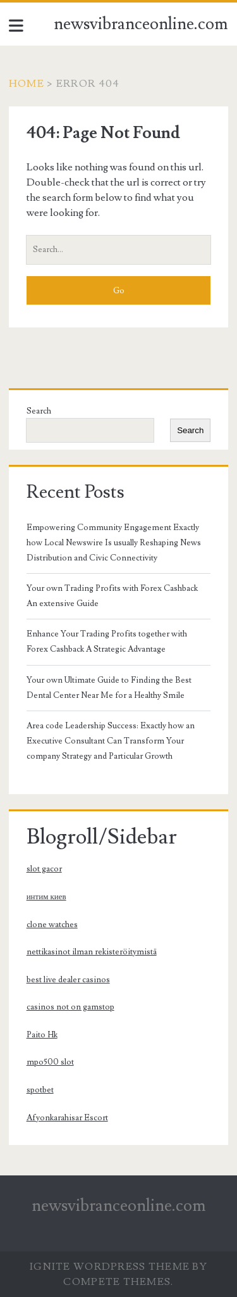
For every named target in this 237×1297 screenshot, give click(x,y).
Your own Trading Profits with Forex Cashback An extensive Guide (112, 596)
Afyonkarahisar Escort (67, 1118)
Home (26, 83)
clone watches (52, 925)
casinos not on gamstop (70, 1007)
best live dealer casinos (68, 980)
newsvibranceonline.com (141, 24)
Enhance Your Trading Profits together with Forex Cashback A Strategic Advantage (107, 641)
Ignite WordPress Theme (110, 1266)
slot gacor (44, 869)
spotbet (40, 1090)
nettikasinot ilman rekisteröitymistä (92, 952)
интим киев (46, 897)
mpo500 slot (50, 1062)
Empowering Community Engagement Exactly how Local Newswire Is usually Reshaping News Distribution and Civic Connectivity (114, 542)
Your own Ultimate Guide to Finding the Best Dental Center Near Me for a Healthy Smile (109, 687)
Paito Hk (42, 1035)
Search (39, 411)
